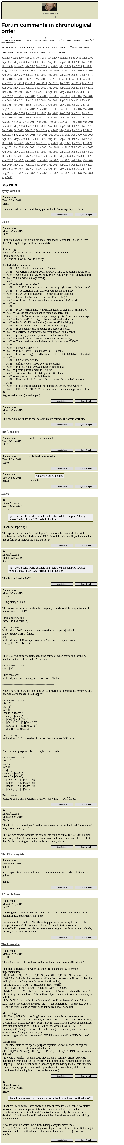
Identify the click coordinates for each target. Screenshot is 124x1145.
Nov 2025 (42, 173)
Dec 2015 (54, 108)
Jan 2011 (18, 79)
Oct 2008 (76, 61)
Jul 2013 (87, 91)
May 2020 (19, 138)
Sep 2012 (64, 87)
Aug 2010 (52, 74)
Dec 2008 (7, 66)
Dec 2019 (54, 134)
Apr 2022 (7, 151)
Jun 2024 (31, 164)
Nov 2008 (87, 61)
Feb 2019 (30, 130)
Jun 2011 (76, 79)
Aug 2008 (52, 61)
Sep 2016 (64, 113)
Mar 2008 (87, 57)
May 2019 (65, 130)
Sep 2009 (19, 70)
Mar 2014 (88, 96)
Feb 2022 (76, 147)
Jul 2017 (87, 117)
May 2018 (19, 126)
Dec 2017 (54, 121)
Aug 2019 (7, 134)
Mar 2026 (88, 173)
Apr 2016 (7, 113)
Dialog (5, 221)
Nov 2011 (41, 83)
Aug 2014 (52, 100)
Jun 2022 (31, 151)
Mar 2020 (88, 134)
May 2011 (64, 79)
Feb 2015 (30, 104)
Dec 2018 (7, 130)
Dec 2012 (7, 91)
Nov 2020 (87, 138)
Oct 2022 (76, 151)
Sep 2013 (19, 96)
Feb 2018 (76, 121)
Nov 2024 (87, 164)
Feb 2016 (76, 108)
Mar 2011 (41, 79)
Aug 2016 (52, 113)
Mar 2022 (88, 147)
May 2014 (19, 100)
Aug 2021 (7, 147)
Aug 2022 (52, 151)
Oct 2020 (76, 138)
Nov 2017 (42, 121)
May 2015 (65, 104)
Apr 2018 (7, 126)
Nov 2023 (42, 160)
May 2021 (65, 143)
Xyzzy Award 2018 (12, 190)
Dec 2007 (53, 57)
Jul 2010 (41, 74)
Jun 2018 (31, 126)
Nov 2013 (42, 96)
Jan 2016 (65, 108)
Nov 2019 (42, 134)
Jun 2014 (31, 100)
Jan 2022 (65, 147)
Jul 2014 (41, 100)
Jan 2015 (19, 104)
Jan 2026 (65, 173)
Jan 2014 (65, 96)
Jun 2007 (7, 57)
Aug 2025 (7, 173)
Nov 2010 (87, 74)
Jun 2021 (77, 143)
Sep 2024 (64, 164)
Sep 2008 (64, 61)
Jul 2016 (41, 113)
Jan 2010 (65, 70)
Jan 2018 (65, 121)
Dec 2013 (54, 96)
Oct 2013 (30, 96)
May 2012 (19, 87)
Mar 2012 (87, 83)
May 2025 (65, 168)
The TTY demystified (13, 854)
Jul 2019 (87, 130)
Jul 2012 (41, 87)
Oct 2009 (30, 70)
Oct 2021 (30, 147)
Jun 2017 (77, 117)
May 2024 (19, 164)
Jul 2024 (41, 164)
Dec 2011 (53, 83)
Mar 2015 (41, 104)
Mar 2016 (88, 108)
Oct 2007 (30, 57)
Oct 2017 (30, 121)
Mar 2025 (41, 168)
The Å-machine (10, 431)
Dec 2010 (7, 79)
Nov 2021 (42, 147)
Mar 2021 (41, 143)
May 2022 (19, 151)
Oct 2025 (30, 173)
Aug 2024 (52, 164)
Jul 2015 (87, 104)
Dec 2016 (7, 117)
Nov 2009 (42, 70)
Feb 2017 (30, 117)
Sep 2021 (19, 147)
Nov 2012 (87, 87)
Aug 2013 (7, 96)
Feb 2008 (76, 57)
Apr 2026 (7, 177)
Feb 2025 (30, 168)
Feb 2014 (76, 96)
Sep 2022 (64, 151)
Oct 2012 (76, 87)
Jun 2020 (31, 138)
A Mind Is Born (10, 894)
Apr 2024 (7, 164)
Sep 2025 (19, 173)
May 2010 (19, 74)
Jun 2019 (77, 130)
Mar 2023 (41, 156)
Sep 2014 (64, 100)
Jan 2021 (19, 143)
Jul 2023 (87, 156)
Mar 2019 (41, 130)
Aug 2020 (52, 138)
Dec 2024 (7, 168)
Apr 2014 (7, 100)
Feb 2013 (30, 91)
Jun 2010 (31, 74)
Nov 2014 (87, 100)
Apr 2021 (53, 143)
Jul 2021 (87, 143)
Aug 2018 (52, 126)
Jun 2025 (77, 168)
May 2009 (65, 66)
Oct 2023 (30, 160)
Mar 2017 (41, 117)
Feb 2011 (29, 79)
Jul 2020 (41, 138)
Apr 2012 (7, 87)
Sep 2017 (19, 121)
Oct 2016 (76, 113)
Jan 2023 (19, 156)
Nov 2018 (87, 126)
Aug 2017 (7, 121)
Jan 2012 (65, 83)
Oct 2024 (76, 164)
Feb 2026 (76, 173)
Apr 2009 (53, 66)
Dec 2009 (54, 70)
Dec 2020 (7, 143)
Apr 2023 (53, 156)
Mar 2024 (88, 160)
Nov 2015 (42, 108)
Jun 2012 (31, 87)
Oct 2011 (30, 83)
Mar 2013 (41, 91)
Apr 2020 (7, 138)
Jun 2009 (77, 66)
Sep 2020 (64, 138)
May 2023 (65, 156)
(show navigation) (50, 17)
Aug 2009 (7, 70)
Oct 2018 (76, 126)
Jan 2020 (65, 134)
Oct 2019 (30, 134)
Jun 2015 (77, 104)
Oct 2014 (76, 100)
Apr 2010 (7, 74)
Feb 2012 (76, 83)
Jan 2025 (19, 168)
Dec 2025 (54, 173)
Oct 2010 (76, 74)
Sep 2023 (19, 160)
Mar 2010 (88, 70)
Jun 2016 (31, 113)
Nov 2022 (87, 151)
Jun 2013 (77, 91)
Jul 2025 (87, 168)
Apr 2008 (7, 61)
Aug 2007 (18, 57)
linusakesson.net (49, 14)
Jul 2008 (41, 61)
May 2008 (19, 61)
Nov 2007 (41, 57)
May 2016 (19, 113)
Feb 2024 (76, 160)
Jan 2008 (65, 57)
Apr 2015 (53, 104)
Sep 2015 (19, 108)
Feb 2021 (30, 143)
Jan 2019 (19, 130)
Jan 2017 (19, 117)
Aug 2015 (7, 108)
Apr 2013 (53, 91)
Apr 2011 (53, 79)
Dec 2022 (7, 156)
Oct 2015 (30, 108)
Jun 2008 (31, 61)
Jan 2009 (19, 66)
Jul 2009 (87, 66)
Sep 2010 (64, 74)
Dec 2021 (54, 147)
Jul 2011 (87, 79)
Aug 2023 (7, 160)
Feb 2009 (30, 66)
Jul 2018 (41, 126)
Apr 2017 (53, 117)
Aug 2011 (7, 83)
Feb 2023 (30, 156)
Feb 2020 (76, 134)
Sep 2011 (19, 83)
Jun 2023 (77, 156)
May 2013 (65, 91)
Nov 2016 (87, 113)
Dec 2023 (54, 160)
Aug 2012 (52, 87)
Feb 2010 (76, 70)
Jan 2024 (65, 160)
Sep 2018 (64, 126)
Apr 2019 (53, 130)
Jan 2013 (19, 91)
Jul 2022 (41, 151)
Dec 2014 (7, 104)
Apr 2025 (53, 168)
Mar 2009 (41, 66)
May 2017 (65, 117)
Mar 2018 (88, 121)
